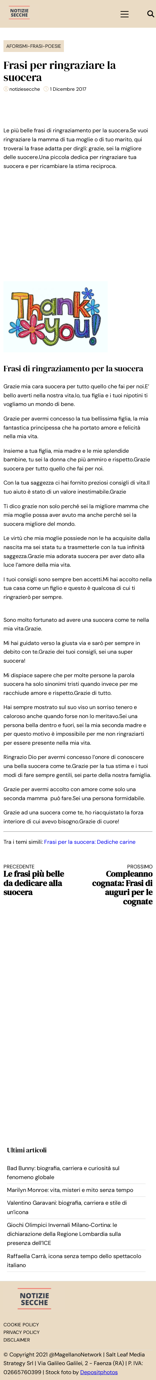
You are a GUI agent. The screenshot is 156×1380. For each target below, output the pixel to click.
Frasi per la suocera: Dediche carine (90, 842)
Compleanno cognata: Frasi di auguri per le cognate (119, 885)
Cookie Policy (21, 1325)
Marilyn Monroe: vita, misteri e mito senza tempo (70, 1190)
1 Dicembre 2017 (68, 89)
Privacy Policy (21, 1332)
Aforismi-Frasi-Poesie (33, 46)
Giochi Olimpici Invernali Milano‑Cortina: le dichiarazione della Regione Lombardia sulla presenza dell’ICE (64, 1234)
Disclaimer (16, 1340)
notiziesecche (24, 89)
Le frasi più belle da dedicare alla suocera (37, 880)
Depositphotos (99, 1372)
